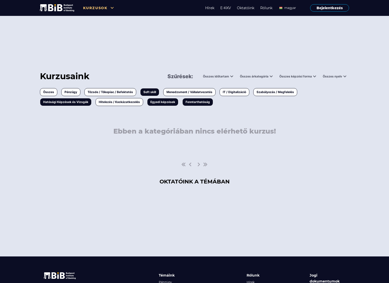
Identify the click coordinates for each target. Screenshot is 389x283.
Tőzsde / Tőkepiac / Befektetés (110, 92)
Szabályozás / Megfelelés (275, 92)
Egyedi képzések (162, 102)
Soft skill (149, 92)
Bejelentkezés (330, 8)
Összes (48, 92)
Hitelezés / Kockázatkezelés (119, 102)
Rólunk (266, 8)
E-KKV (225, 8)
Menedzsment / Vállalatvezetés (189, 92)
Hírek (209, 8)
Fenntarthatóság (198, 102)
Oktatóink (245, 8)
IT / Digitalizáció (234, 92)
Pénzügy (71, 92)
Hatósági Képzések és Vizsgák (65, 102)
